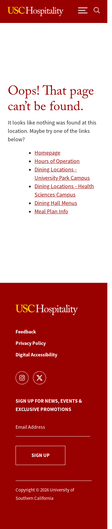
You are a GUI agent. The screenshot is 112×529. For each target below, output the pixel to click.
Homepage (47, 152)
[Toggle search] (97, 10)
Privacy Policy (31, 343)
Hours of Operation (57, 161)
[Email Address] (53, 427)
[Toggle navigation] (82, 10)
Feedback (26, 331)
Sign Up (40, 455)
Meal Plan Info (51, 211)
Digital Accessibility (36, 354)
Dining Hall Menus (56, 203)
